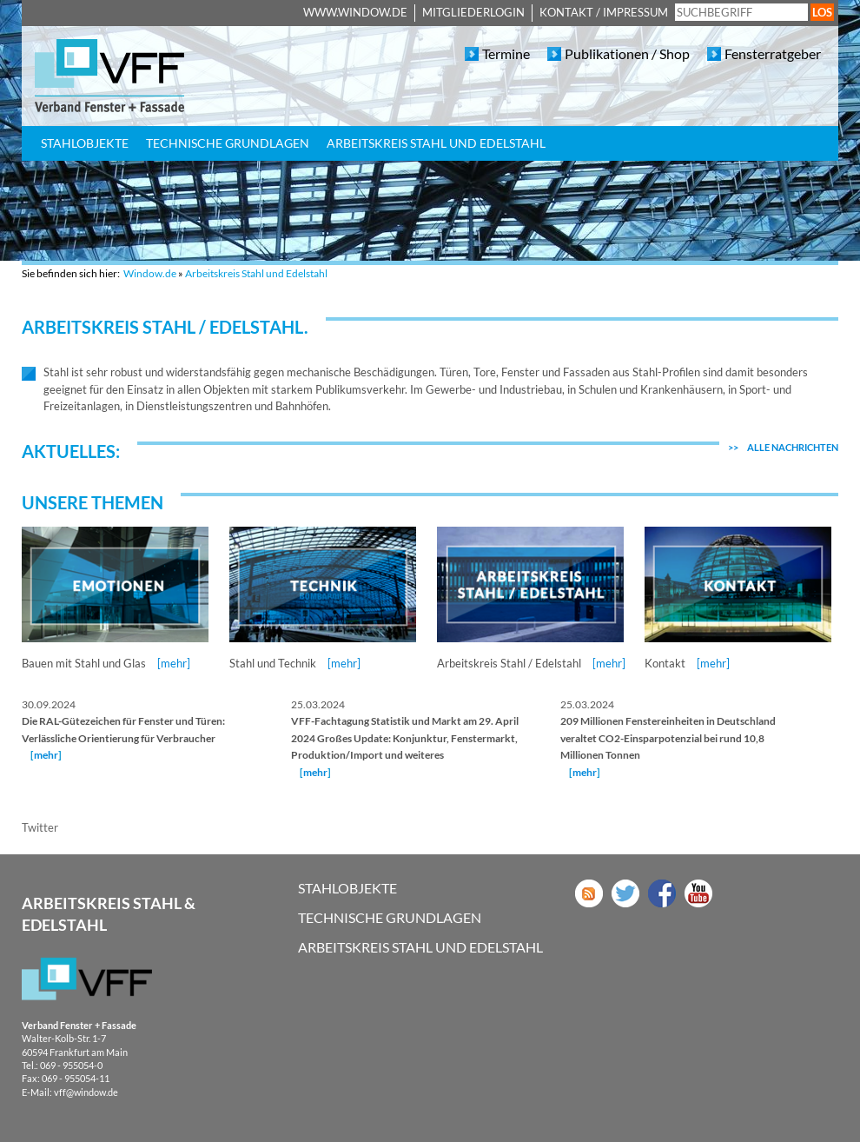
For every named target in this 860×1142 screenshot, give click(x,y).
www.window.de (355, 12)
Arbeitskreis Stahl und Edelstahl (436, 143)
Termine (506, 53)
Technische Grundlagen (227, 143)
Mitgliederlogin (473, 12)
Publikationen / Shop (627, 53)
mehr (46, 754)
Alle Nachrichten (783, 447)
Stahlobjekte (85, 143)
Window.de (149, 273)
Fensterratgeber (772, 53)
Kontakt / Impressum (603, 12)
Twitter (40, 827)
